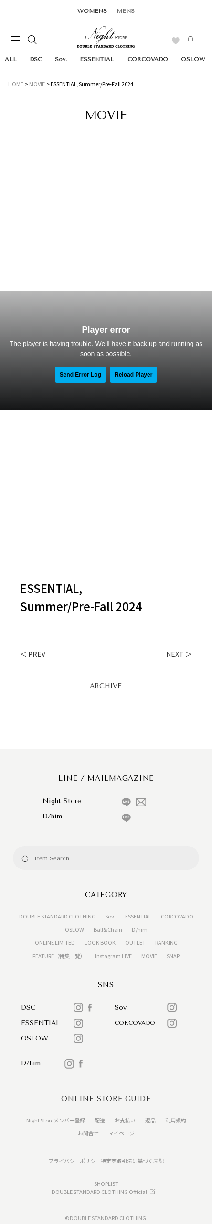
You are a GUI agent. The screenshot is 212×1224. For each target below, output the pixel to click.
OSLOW (193, 59)
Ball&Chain (108, 929)
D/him (140, 929)
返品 (150, 1120)
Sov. (61, 59)
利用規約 (175, 1120)
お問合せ (88, 1133)
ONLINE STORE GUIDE (106, 1098)
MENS (126, 11)
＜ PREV (32, 654)
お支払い (125, 1120)
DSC (36, 59)
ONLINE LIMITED (55, 942)
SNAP (173, 955)
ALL (11, 59)
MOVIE (37, 84)
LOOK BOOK (100, 942)
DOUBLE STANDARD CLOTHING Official (99, 1191)
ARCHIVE (106, 686)
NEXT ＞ (179, 654)
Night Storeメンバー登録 (55, 1120)
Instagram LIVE (113, 955)
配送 (100, 1120)
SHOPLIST (106, 1183)
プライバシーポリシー (74, 1160)
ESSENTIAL (97, 59)
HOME (15, 84)
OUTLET (135, 942)
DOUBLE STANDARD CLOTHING (57, 916)
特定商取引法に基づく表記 (132, 1160)
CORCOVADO (147, 59)
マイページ (121, 1133)
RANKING (166, 942)
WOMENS (92, 11)
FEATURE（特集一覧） (58, 955)
